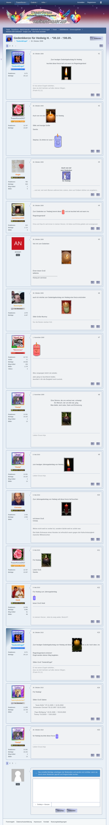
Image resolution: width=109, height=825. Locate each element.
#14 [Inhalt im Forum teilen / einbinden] (98, 687)
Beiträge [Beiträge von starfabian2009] (10, 227)
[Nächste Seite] (15, 45)
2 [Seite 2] (9, 46)
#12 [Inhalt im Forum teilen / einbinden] (98, 587)
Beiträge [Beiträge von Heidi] (10, 609)
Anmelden (80, 2)
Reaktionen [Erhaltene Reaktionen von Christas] (11, 514)
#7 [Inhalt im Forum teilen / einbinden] (99, 337)
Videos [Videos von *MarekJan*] (10, 369)
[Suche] (100, 2)
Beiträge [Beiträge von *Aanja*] (10, 416)
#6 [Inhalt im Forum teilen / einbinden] (99, 293)
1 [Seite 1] (7, 46)
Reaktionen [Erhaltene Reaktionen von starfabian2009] (11, 225)
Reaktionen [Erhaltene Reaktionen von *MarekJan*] (11, 357)
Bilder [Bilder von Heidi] (10, 614)
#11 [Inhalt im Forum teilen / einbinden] (98, 550)
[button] (42, 804)
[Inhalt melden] (92, 95)
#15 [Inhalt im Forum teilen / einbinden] (98, 730)
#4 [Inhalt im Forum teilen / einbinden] (99, 205)
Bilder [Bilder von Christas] (10, 519)
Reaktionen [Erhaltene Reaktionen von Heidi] (11, 607)
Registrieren (91, 2)
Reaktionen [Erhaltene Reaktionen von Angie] (11, 182)
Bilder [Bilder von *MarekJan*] (10, 366)
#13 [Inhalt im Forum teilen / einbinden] (98, 632)
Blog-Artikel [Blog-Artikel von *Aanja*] (11, 419)
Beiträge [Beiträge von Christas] (10, 517)
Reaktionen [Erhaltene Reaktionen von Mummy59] (11, 313)
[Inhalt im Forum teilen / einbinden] (101, 45)
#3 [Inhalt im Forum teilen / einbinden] (99, 162)
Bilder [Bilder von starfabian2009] (10, 230)
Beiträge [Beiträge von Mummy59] (10, 315)
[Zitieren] (98, 95)
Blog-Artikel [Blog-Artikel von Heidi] (11, 612)
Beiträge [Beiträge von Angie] (10, 184)
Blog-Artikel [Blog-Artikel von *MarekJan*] (11, 364)
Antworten (71, 811)
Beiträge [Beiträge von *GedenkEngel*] (10, 76)
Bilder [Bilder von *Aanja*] (10, 421)
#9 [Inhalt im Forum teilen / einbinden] (99, 454)
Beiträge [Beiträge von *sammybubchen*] (10, 710)
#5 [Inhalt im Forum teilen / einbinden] (99, 239)
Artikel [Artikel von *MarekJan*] (10, 359)
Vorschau (60, 811)
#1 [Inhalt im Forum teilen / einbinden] (99, 53)
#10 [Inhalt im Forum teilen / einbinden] (98, 495)
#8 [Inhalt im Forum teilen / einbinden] (99, 394)
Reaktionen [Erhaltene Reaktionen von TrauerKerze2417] (11, 125)
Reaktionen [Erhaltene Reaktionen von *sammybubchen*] (11, 707)
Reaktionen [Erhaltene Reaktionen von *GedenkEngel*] (11, 73)
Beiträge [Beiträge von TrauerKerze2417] (10, 128)
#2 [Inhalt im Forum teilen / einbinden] (99, 106)
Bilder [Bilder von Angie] (10, 189)
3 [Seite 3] (12, 46)
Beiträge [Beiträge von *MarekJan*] (10, 362)
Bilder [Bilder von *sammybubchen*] (10, 712)
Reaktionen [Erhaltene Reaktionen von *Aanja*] (11, 414)
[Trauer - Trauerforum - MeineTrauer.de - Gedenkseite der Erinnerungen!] (54, 16)
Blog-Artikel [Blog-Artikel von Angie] (11, 186)
